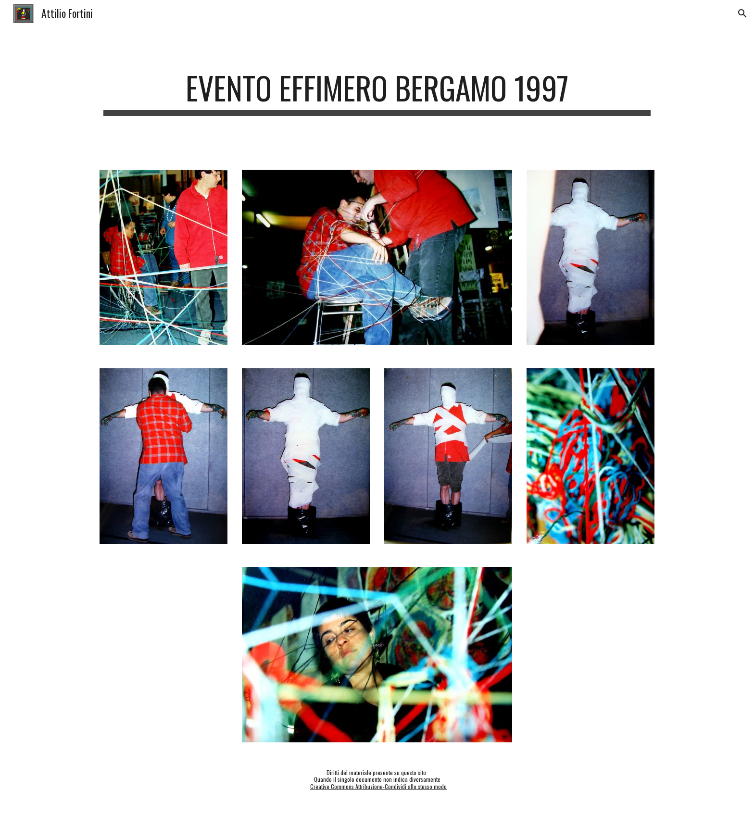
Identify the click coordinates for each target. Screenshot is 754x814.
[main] (377, 92)
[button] (742, 13)
